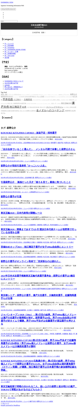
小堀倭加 (59, 103)
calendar (7, 85)
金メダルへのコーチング (50, 110)
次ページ (6, 403)
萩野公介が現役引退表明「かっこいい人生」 (24, 165)
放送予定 (60, 143)
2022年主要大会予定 (11, 89)
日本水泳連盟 (69, 96)
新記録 (37, 107)
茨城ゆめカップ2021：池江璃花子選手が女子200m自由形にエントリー (37, 247)
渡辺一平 (53, 103)
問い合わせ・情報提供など (14, 87)
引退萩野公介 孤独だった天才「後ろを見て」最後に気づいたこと (36, 182)
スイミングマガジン (54, 107)
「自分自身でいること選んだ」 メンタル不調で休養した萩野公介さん (38, 149)
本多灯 (67, 99)
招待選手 (54, 143)
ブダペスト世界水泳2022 (15, 94)
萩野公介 (73, 94)
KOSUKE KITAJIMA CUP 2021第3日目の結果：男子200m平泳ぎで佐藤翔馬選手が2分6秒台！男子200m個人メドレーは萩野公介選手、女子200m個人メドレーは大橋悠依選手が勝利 (38, 343)
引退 (28, 107)
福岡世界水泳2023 (7, 96)
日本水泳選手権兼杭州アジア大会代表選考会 (55, 96)
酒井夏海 (73, 380)
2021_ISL (4, 94)
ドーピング (16, 96)
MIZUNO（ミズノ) (43, 94)
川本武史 (29, 103)
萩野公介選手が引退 (11, 196)
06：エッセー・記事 (11, 51)
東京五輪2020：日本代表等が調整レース (21, 213)
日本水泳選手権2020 (37, 99)
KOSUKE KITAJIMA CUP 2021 (30, 380)
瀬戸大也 (53, 242)
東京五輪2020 (66, 103)
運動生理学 (43, 107)
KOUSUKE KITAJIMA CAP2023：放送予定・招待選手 (29, 133)
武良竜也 (63, 99)
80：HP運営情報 (10, 53)
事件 (22, 99)
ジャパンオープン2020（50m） (51, 99)
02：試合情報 (9, 45)
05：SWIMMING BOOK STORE (15, 49)
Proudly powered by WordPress (10, 405)
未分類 (7, 57)
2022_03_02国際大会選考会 (28, 110)
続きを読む (59, 139)
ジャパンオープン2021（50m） (44, 103)
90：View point (9, 55)
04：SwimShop (9, 47)
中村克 (52, 334)
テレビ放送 (40, 96)
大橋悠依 (28, 99)
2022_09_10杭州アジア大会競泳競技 (30, 94)
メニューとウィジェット (8, 9)
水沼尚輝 (21, 96)
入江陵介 (17, 99)
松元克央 (46, 242)
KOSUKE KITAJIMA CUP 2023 (40, 143)
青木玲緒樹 (33, 103)
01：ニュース (9, 43)
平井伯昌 (8, 99)
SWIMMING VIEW (7, 2)
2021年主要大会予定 (11, 83)
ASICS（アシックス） (53, 94)
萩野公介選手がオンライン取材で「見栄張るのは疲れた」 (31, 261)
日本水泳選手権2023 (30, 96)
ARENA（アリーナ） (64, 94)
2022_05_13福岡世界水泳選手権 (16, 103)
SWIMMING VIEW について (14, 81)
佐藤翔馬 (68, 111)
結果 (24, 107)
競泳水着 (32, 107)
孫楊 (65, 107)
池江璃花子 (15, 106)
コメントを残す (6, 145)
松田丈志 (67, 143)
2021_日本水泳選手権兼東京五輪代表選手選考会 (44, 288)
